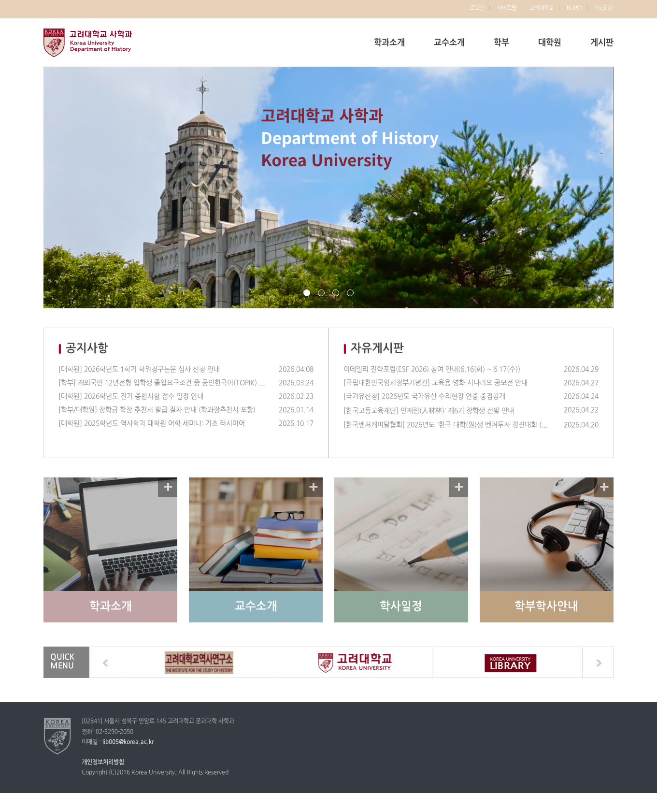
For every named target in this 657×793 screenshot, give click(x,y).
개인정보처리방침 (103, 762)
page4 (350, 292)
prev (105, 662)
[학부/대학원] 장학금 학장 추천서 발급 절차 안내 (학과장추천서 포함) (157, 410)
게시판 (602, 42)
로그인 (477, 8)
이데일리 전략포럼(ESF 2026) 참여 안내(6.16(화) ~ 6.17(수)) (431, 369)
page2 (321, 292)
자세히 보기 (167, 487)
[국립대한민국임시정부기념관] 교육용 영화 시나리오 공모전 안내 (435, 383)
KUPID (574, 8)
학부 (501, 42)
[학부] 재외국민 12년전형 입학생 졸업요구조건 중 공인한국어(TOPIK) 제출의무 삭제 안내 (161, 383)
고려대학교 (541, 8)
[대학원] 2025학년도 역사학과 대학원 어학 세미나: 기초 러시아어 (151, 423)
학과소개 (389, 42)
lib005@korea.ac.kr (128, 742)
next (598, 662)
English (604, 8)
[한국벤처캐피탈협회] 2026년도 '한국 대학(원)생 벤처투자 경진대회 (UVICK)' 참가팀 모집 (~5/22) (446, 425)
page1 (306, 292)
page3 (335, 292)
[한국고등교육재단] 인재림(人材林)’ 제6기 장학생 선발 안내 (428, 411)
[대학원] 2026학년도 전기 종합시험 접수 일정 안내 (130, 396)
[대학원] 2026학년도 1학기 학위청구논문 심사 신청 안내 (139, 369)
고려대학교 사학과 (87, 42)
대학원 (549, 42)
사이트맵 (506, 8)
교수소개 (449, 42)
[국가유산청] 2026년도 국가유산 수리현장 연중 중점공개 (424, 396)
